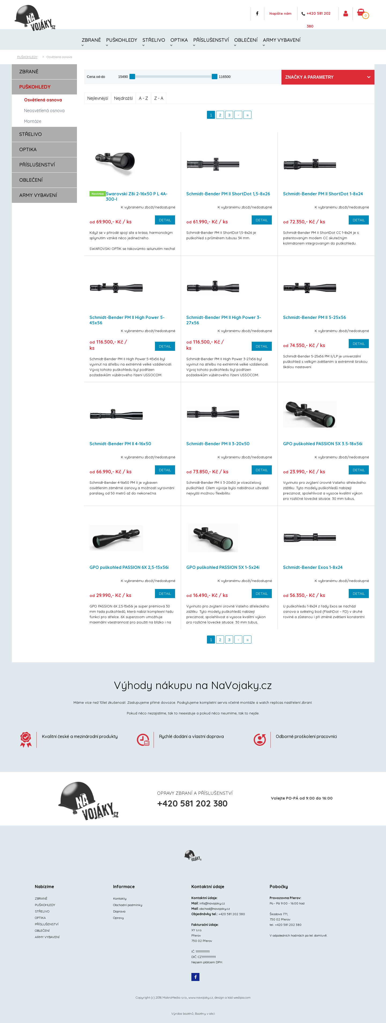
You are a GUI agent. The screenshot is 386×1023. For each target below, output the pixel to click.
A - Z (143, 99)
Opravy (118, 918)
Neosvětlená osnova (44, 111)
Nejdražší (123, 99)
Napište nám (273, 14)
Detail (165, 220)
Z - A (158, 99)
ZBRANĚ (91, 40)
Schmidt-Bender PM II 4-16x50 (120, 444)
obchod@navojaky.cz (214, 909)
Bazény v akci (205, 1014)
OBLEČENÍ (246, 40)
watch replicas (271, 703)
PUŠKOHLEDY (121, 40)
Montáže (32, 122)
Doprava (119, 912)
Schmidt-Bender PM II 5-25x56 (314, 318)
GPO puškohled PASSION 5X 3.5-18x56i (322, 444)
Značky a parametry (341, 77)
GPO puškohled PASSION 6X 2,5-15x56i (129, 568)
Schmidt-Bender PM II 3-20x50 (218, 444)
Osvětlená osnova (59, 58)
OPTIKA (179, 40)
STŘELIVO (154, 40)
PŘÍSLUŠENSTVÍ (211, 40)
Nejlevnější (97, 99)
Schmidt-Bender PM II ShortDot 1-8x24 (323, 194)
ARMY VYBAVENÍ (281, 40)
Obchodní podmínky (127, 906)
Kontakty (120, 899)
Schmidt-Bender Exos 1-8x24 (313, 568)
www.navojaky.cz (200, 998)
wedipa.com (242, 998)
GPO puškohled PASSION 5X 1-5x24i (222, 568)
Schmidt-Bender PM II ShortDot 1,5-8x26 (228, 194)
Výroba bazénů (182, 1014)
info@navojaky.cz (212, 904)
